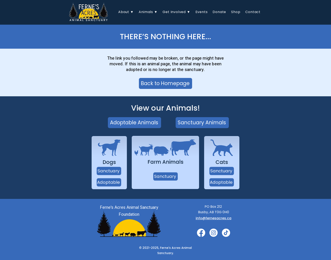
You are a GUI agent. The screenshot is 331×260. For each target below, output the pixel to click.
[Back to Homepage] (165, 83)
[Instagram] (213, 233)
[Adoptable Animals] (134, 122)
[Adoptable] (109, 182)
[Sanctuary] (109, 171)
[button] (126, 12)
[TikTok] (226, 233)
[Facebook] (201, 233)
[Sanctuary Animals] (202, 122)
